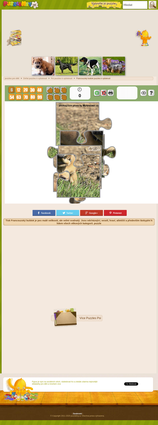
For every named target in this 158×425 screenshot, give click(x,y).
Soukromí (77, 414)
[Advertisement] (79, 32)
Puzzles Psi (93, 318)
